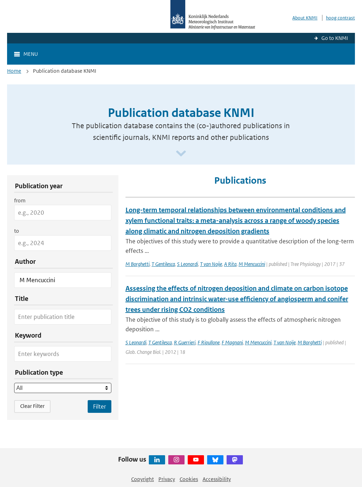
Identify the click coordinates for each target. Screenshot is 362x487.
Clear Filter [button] (32, 406)
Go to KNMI (334, 38)
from (19, 200)
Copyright (142, 479)
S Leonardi (187, 264)
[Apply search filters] (99, 406)
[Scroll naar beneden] (181, 154)
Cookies (189, 479)
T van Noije (211, 264)
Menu (30, 54)
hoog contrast (340, 18)
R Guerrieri (184, 342)
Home (14, 70)
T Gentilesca (163, 264)
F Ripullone (209, 342)
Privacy (166, 479)
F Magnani (232, 342)
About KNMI (304, 18)
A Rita (230, 264)
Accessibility (217, 479)
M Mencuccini (252, 264)
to (16, 230)
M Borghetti (137, 264)
